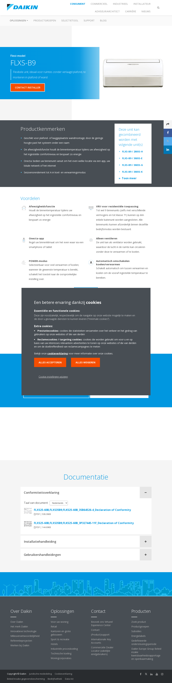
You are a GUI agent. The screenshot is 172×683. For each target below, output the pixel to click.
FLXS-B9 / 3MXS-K (132, 171)
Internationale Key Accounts (101, 641)
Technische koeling (61, 653)
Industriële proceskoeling (64, 648)
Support (89, 20)
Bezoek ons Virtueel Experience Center (102, 623)
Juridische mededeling (40, 673)
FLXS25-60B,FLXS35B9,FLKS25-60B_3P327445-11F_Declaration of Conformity (84, 523)
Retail (54, 626)
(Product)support (100, 634)
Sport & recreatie (60, 639)
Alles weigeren (85, 362)
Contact (95, 629)
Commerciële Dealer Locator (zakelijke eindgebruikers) (102, 651)
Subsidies (136, 631)
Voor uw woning (59, 621)
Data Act (69, 678)
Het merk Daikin (19, 626)
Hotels (54, 644)
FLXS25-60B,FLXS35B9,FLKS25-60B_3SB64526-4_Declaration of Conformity (82, 510)
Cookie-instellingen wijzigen (53, 376)
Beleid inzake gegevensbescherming (26, 678)
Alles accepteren (50, 362)
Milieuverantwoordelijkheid (24, 636)
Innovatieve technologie (23, 631)
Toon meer (129, 178)
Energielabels (138, 636)
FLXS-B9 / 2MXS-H (132, 151)
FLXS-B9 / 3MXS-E (132, 158)
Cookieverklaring (63, 673)
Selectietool (69, 20)
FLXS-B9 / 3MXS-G (132, 165)
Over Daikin (16, 621)
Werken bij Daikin (19, 645)
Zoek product (138, 621)
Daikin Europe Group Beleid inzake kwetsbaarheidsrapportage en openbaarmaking (146, 653)
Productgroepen (44, 20)
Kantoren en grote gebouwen (61, 633)
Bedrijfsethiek (55, 678)
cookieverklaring (57, 353)
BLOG (103, 20)
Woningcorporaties (61, 658)
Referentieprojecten (21, 640)
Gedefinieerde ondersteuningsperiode (143, 642)
